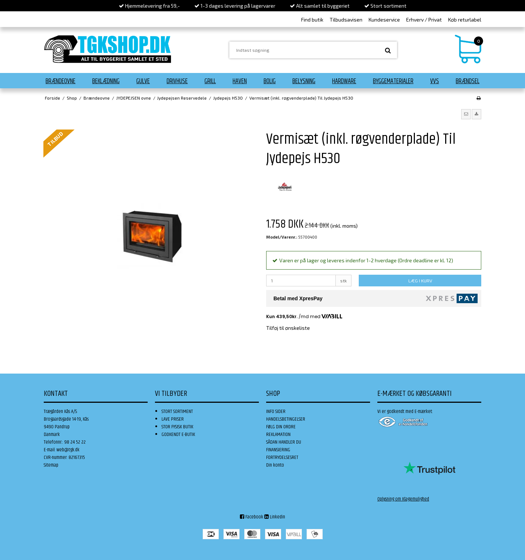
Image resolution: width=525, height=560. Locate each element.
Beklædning (106, 81)
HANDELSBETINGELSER (285, 419)
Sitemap (51, 465)
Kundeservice (384, 19)
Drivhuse (177, 81)
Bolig (270, 81)
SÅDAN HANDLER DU (283, 442)
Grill (210, 81)
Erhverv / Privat (424, 19)
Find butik (312, 19)
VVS (434, 81)
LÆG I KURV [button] (420, 280)
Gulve (143, 81)
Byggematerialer (393, 81)
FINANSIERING (278, 450)
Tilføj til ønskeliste (288, 328)
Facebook (251, 517)
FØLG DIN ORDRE (281, 427)
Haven (240, 81)
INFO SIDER (275, 412)
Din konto (275, 465)
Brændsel (467, 81)
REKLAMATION (278, 434)
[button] (466, 114)
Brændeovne (60, 81)
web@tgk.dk (68, 450)
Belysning (303, 81)
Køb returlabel (464, 19)
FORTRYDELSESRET (282, 457)
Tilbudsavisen (346, 19)
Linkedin (274, 517)
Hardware (344, 81)
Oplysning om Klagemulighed (403, 499)
